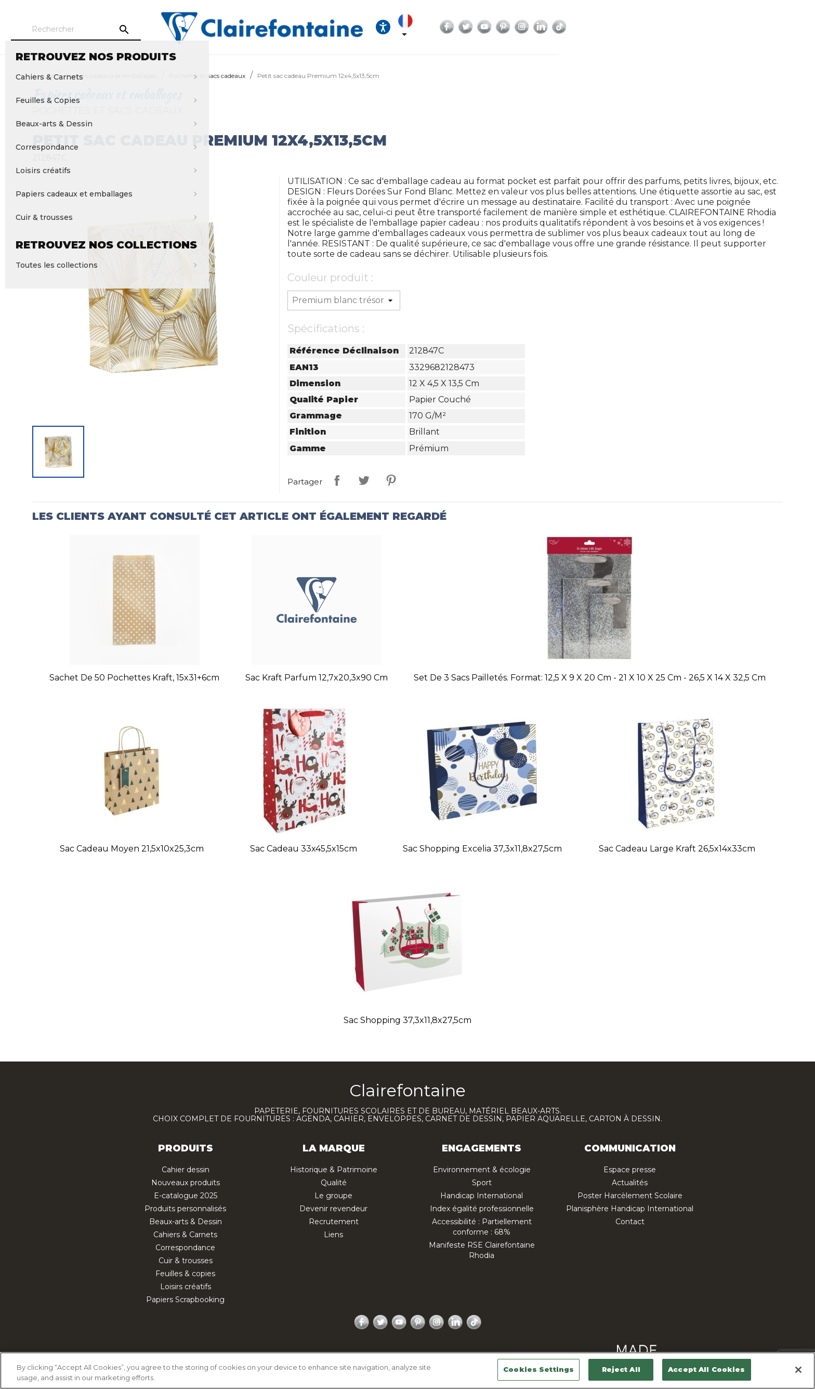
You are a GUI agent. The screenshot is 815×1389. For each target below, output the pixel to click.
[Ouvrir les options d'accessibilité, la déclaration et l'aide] (581, 27)
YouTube (697, 27)
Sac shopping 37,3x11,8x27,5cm (407, 1020)
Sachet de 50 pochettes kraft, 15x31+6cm (134, 678)
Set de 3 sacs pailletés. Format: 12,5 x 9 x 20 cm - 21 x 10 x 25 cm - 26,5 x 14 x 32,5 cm (590, 678)
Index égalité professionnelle (482, 1208)
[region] (407, 1370)
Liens (333, 1234)
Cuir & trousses (186, 1260)
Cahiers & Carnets (185, 1234)
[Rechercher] (150, 30)
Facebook (659, 27)
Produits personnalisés (185, 1208)
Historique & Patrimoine (333, 1169)
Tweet (363, 480)
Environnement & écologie (482, 1169)
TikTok (772, 27)
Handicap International (481, 1195)
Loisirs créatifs (185, 1286)
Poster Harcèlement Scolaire (629, 1195)
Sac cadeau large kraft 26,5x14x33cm (677, 849)
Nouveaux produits (185, 1182)
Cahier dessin (185, 1169)
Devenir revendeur (333, 1208)
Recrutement (334, 1221)
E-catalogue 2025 (185, 1195)
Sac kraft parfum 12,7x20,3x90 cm (316, 678)
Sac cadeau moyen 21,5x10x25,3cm (132, 849)
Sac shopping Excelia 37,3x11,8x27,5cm (482, 849)
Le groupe (333, 1195)
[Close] (798, 1369)
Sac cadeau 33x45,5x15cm (303, 849)
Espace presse (629, 1169)
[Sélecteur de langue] (612, 27)
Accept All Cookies (706, 1369)
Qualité (334, 1182)
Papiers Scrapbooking (185, 1299)
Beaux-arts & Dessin (185, 1221)
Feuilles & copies (185, 1273)
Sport (482, 1182)
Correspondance (185, 1247)
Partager (336, 480)
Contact (630, 1221)
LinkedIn (753, 27)
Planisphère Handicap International (629, 1208)
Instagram (734, 27)
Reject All (621, 1369)
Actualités (630, 1182)
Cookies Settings (538, 1369)
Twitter (678, 27)
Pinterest (715, 27)
